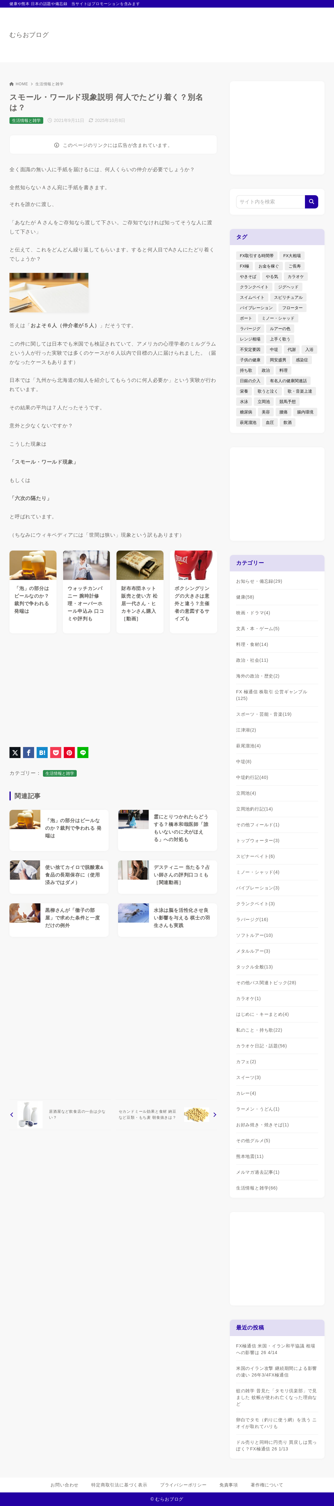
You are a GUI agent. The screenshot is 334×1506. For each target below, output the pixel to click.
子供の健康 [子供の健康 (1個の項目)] (250, 360)
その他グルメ (253, 1140)
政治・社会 (252, 660)
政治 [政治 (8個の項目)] (266, 370)
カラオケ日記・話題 (261, 1045)
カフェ (246, 1061)
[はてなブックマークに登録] (42, 752)
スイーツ (248, 1077)
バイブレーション (258, 887)
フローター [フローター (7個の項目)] (292, 307)
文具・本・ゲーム (258, 628)
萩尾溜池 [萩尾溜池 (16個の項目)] (248, 422)
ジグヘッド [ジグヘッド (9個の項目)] (288, 287)
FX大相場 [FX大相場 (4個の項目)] (292, 255)
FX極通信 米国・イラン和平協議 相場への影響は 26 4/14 (275, 1349)
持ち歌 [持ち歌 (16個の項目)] (246, 370)
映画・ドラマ (253, 612)
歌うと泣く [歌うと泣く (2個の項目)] (268, 391)
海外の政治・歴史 (258, 675)
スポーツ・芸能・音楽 (264, 714)
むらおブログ (29, 35)
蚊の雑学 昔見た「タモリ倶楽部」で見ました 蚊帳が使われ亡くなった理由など (276, 1397)
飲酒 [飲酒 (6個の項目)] (287, 422)
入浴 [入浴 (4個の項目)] (309, 349)
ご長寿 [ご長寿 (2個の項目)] (295, 266)
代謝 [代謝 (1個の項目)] (292, 349)
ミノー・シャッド (258, 872)
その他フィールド (258, 824)
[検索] (311, 201)
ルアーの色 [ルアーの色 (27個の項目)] (280, 328)
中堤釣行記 (252, 777)
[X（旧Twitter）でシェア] (15, 752)
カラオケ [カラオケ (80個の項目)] (296, 276)
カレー (246, 1093)
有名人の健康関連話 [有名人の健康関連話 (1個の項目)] (288, 380)
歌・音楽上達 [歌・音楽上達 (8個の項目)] (300, 391)
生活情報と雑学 (49, 84)
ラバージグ (252, 919)
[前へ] (60, 1114)
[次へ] (166, 1114)
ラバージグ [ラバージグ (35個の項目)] (250, 328)
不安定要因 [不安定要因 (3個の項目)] (250, 349)
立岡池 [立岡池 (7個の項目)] (264, 401)
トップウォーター (258, 840)
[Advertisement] (113, 688)
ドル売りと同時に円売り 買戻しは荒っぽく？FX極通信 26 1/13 (276, 1445)
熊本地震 (250, 1156)
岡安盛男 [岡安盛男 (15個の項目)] (278, 360)
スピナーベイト (255, 856)
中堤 (244, 761)
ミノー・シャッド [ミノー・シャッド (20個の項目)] (278, 318)
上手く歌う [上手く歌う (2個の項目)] (280, 339)
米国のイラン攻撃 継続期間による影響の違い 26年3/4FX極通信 (276, 1371)
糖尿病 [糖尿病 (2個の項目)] (246, 412)
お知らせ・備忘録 (259, 581)
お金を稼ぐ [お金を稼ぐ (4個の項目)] (269, 266)
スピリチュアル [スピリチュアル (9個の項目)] (288, 297)
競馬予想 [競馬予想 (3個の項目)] (287, 401)
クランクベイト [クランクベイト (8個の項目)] (254, 287)
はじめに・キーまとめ (262, 1014)
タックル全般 (254, 966)
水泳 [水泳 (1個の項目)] (244, 401)
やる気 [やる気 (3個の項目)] (272, 276)
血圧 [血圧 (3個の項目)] (270, 422)
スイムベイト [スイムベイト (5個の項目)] (252, 297)
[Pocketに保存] (55, 752)
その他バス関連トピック (266, 982)
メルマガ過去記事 (258, 1172)
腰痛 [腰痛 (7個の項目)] (283, 412)
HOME (18, 84)
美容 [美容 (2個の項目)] (266, 412)
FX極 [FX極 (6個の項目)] (244, 266)
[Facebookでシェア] (28, 752)
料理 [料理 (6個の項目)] (283, 370)
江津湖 (246, 729)
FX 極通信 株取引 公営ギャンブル (271, 695)
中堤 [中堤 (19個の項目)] (274, 349)
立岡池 (246, 793)
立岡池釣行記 (254, 808)
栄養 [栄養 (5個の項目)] (244, 391)
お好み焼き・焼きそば (262, 1124)
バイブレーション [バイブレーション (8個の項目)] (256, 307)
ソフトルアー (254, 935)
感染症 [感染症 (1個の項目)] (302, 360)
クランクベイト (255, 903)
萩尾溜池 (248, 745)
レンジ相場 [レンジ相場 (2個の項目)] (250, 339)
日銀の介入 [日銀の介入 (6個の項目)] (250, 380)
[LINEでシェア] (82, 752)
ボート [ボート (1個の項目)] (246, 318)
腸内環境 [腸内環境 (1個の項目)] (305, 412)
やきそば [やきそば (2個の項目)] (248, 276)
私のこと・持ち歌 (259, 1030)
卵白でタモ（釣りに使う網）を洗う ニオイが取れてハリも (276, 1423)
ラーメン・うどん (258, 1108)
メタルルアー (253, 951)
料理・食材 (252, 644)
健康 (245, 596)
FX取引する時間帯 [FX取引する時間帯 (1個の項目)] (257, 255)
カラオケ (248, 998)
